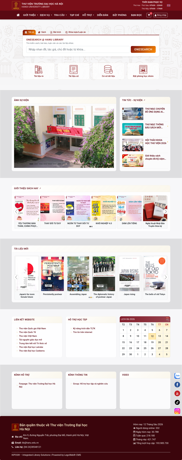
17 (137, 342)
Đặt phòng (120, 15)
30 (130, 354)
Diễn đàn (102, 15)
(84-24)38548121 (32, 447)
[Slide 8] (69, 164)
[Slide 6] (59, 164)
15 (123, 342)
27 (159, 348)
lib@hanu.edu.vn (30, 442)
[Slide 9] (73, 164)
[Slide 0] (31, 164)
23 (130, 348)
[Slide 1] (36, 164)
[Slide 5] (55, 164)
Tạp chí (74, 15)
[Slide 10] (78, 164)
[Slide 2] (41, 164)
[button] (37, 15)
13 (159, 336)
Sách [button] (42, 32)
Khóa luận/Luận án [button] (75, 32)
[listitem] (39, 71)
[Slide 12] (87, 164)
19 (152, 342)
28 (166, 348)
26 (152, 348)
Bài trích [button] (55, 32)
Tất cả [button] (29, 32)
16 (130, 342)
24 (137, 348)
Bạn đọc (136, 15)
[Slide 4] (50, 164)
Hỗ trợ (87, 15)
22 (123, 348)
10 (137, 336)
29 (123, 354)
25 (145, 348)
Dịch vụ (45, 15)
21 (166, 342)
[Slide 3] (45, 164)
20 (159, 342)
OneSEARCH (143, 49)
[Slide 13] (92, 164)
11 (145, 336)
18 (145, 342)
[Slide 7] (64, 164)
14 (166, 336)
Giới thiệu (29, 15)
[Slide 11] (83, 164)
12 (152, 336)
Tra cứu (59, 15)
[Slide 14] (97, 164)
